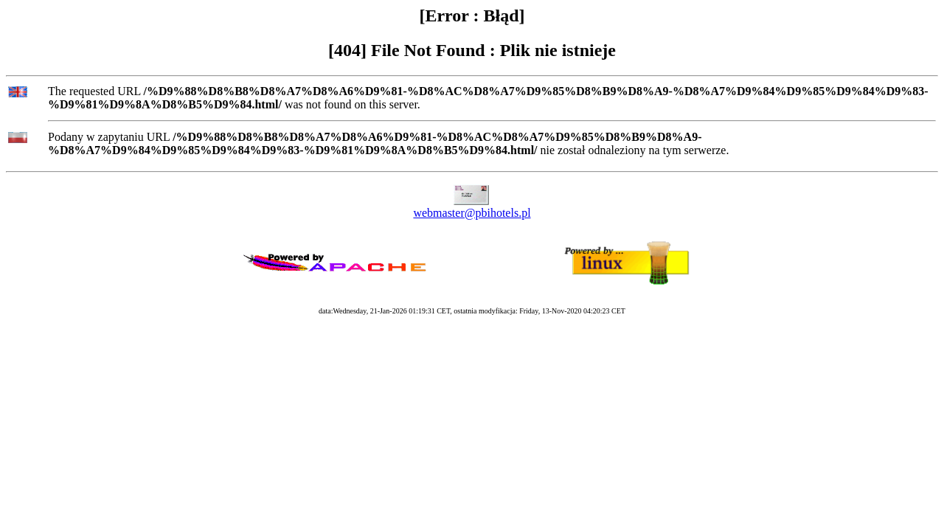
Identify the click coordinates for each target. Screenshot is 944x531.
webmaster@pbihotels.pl (471, 212)
